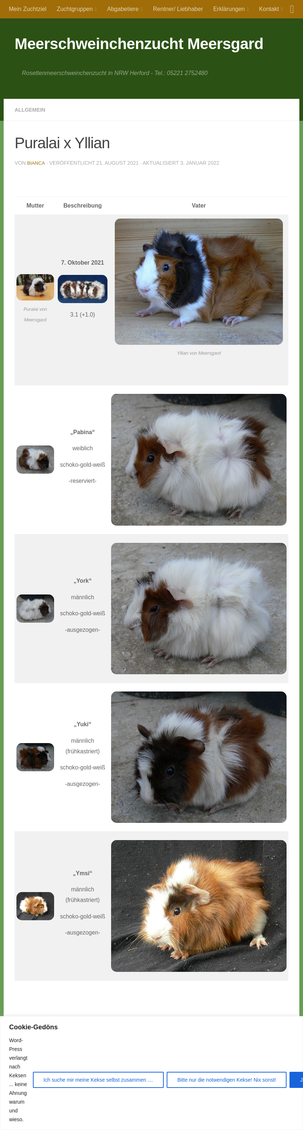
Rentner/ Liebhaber (178, 9)
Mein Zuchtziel (27, 9)
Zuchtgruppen (75, 9)
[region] (151, 1073)
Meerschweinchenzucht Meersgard (139, 43)
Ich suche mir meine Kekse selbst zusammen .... (98, 1080)
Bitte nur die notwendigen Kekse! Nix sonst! (226, 1080)
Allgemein (32, 110)
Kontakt (269, 9)
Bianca (36, 163)
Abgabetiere (123, 9)
